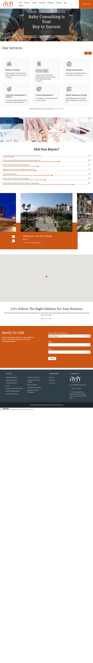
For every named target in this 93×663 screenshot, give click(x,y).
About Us (51, 377)
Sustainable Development (34, 387)
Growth (8, 385)
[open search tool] (72, 4)
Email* (50, 349)
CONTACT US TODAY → (46, 318)
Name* (50, 342)
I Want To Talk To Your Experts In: (58, 333)
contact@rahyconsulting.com (78, 385)
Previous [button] (86, 52)
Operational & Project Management (33, 391)
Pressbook (52, 383)
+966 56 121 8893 (77, 388)
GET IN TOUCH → (86, 4)
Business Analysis (13, 70)
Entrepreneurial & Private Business (34, 381)
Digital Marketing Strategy (76, 95)
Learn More (46, 32)
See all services (59, 109)
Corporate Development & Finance (16, 96)
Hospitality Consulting (33, 377)
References (52, 380)
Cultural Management (44, 95)
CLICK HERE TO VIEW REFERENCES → (32, 242)
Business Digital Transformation (42, 71)
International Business (12, 380)
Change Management (74, 70)
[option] (46, 83)
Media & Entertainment (12, 393)
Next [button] (90, 52)
